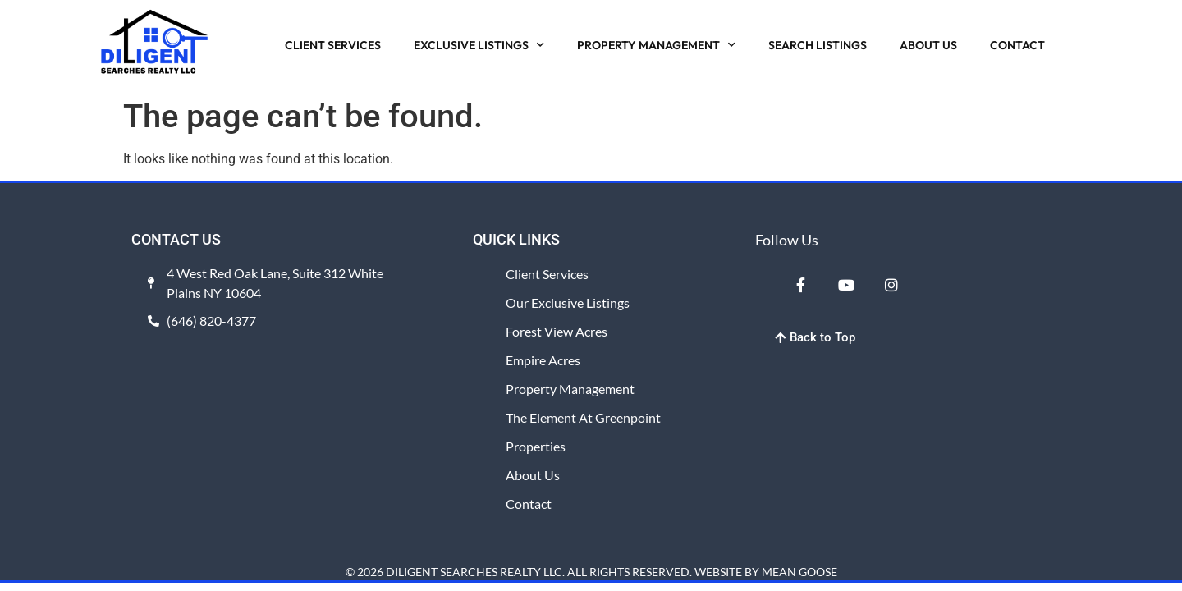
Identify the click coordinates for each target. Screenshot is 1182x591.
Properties (536, 446)
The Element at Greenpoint (583, 417)
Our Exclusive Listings (568, 302)
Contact (529, 503)
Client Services (547, 274)
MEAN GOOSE (799, 572)
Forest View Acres (556, 331)
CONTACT (1017, 45)
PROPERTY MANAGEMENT (656, 45)
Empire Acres (543, 360)
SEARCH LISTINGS (817, 45)
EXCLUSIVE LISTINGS (479, 45)
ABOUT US (928, 45)
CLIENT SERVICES (333, 45)
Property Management (570, 388)
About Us (533, 475)
